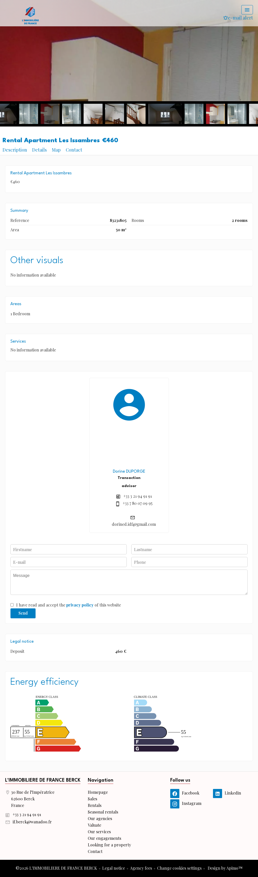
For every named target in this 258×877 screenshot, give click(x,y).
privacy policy (80, 605)
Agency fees (141, 868)
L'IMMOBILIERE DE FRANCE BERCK (42, 780)
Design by (225, 868)
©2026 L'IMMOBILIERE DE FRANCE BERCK (56, 868)
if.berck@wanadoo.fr (32, 821)
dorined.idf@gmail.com (134, 524)
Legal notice (113, 868)
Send (23, 613)
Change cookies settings (179, 868)
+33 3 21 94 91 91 (137, 496)
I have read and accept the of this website (68, 605)
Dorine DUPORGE (129, 471)
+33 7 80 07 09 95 (138, 503)
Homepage (30, 15)
